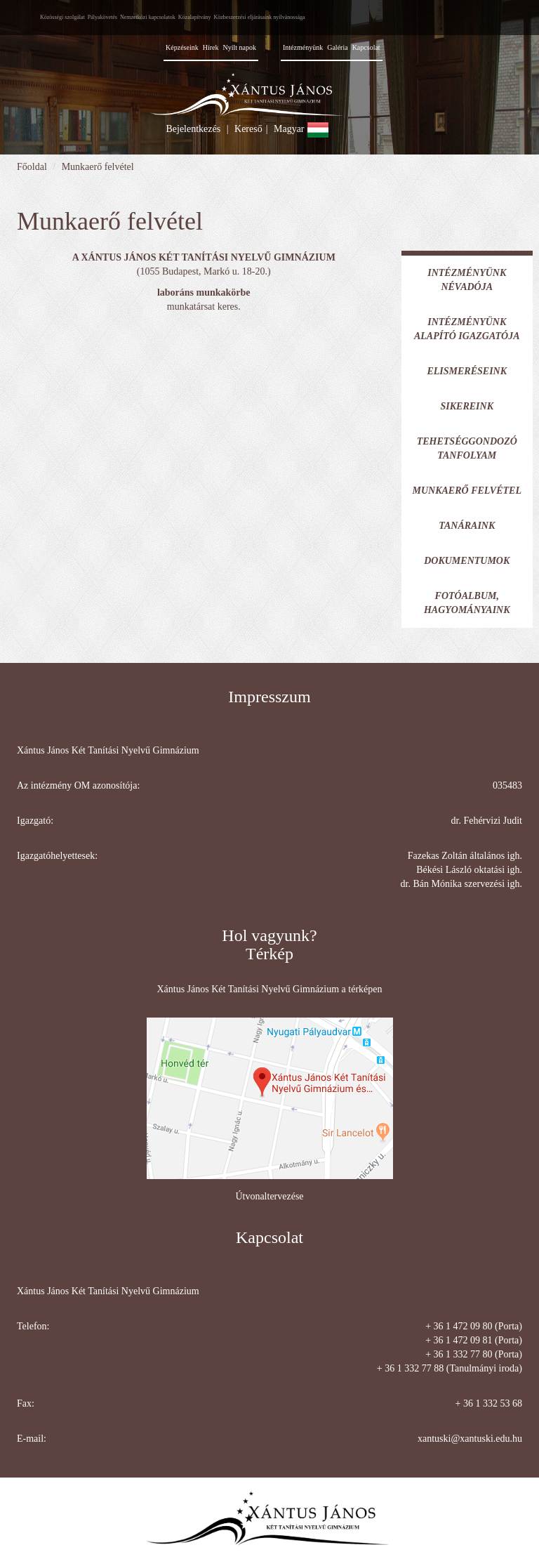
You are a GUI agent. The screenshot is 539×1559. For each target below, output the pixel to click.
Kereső (248, 129)
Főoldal (32, 167)
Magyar (301, 129)
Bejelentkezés (193, 129)
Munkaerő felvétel (98, 167)
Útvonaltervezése (269, 1196)
